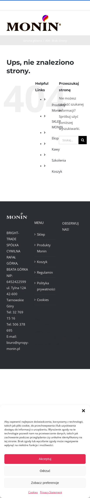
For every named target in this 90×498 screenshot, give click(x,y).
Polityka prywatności (45, 286)
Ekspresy (58, 138)
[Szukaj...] (68, 140)
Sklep (41, 234)
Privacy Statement (51, 492)
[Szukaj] (82, 140)
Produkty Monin (44, 248)
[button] (83, 411)
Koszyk (57, 171)
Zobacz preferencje (45, 483)
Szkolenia (59, 160)
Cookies (33, 492)
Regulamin (45, 272)
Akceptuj (45, 459)
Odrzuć (45, 471)
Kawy (56, 149)
